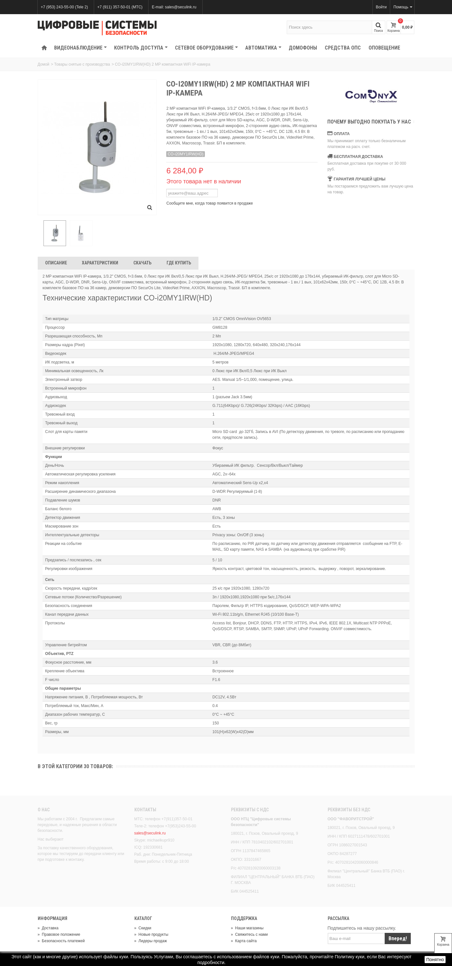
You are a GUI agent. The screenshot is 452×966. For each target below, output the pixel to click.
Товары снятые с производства (82, 64)
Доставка (48, 929)
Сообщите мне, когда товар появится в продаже (209, 203)
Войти (381, 7)
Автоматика (263, 48)
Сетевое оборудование (206, 48)
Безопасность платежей (61, 942)
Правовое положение (59, 935)
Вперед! (398, 939)
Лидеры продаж (150, 942)
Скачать (142, 263)
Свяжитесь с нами (249, 935)
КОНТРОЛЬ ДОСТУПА (141, 48)
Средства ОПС (343, 48)
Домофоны (303, 48)
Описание (56, 263)
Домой (44, 64)
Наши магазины (247, 929)
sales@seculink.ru (150, 834)
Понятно (435, 959)
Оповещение (384, 48)
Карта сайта (244, 942)
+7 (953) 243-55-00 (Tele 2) (64, 7)
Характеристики (100, 263)
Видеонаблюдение (80, 48)
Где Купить (179, 263)
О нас (44, 810)
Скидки (142, 929)
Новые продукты (151, 935)
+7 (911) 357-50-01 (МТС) (119, 7)
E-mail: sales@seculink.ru (174, 7)
